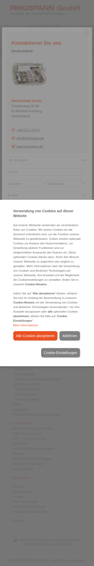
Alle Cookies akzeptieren (35, 336)
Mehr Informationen (25, 325)
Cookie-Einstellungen (60, 353)
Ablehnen (69, 336)
